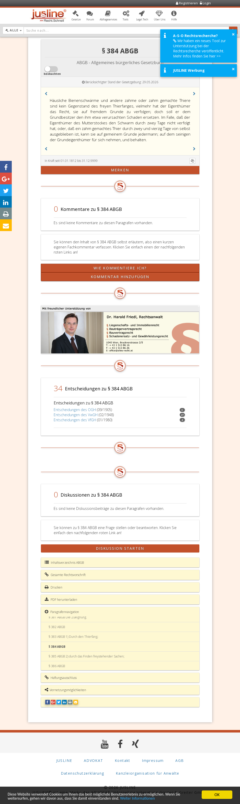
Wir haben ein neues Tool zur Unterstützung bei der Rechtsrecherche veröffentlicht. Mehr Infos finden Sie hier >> (199, 48)
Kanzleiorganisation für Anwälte (147, 773)
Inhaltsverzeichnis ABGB (64, 562)
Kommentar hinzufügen (120, 276)
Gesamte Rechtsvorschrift (65, 574)
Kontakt (122, 760)
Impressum (153, 760)
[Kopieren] (192, 161)
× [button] (233, 34)
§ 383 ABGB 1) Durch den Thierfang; (73, 636)
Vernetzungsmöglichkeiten (65, 690)
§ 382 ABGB (57, 627)
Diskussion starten (120, 548)
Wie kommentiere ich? (120, 268)
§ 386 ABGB (57, 666)
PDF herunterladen (61, 599)
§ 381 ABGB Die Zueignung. (68, 617)
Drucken (53, 587)
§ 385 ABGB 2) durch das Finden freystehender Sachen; (86, 656)
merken (120, 169)
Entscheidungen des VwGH (76, 414)
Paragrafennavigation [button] (62, 611)
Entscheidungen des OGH (75, 409)
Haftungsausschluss (61, 677)
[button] (76, 16)
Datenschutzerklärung (82, 773)
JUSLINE (64, 760)
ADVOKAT (93, 760)
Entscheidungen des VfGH (75, 419)
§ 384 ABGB (57, 646)
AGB (179, 760)
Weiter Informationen (151, 798)
